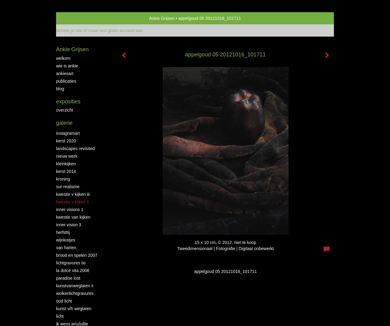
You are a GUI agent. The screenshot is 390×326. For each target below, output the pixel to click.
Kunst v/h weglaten (73, 308)
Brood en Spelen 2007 (76, 255)
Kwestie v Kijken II (72, 201)
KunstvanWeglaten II (74, 285)
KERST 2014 (66, 171)
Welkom (63, 58)
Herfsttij (63, 232)
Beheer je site (69, 30)
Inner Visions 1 (69, 209)
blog (60, 88)
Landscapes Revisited (75, 148)
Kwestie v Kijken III (73, 194)
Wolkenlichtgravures (75, 293)
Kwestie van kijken (73, 217)
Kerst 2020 (66, 140)
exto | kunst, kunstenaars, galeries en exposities (73, 18)
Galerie (64, 123)
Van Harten (66, 247)
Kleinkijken (66, 163)
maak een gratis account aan (115, 30)
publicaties (66, 81)
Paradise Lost (68, 278)
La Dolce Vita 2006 (72, 270)
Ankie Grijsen (161, 18)
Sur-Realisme (68, 186)
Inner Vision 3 (68, 224)
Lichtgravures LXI (70, 262)
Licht (60, 316)
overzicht (64, 110)
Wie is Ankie (67, 65)
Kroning (63, 179)
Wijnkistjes (65, 240)
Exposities (68, 102)
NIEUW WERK (66, 156)
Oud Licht (64, 301)
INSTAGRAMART (68, 133)
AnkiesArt (64, 73)
